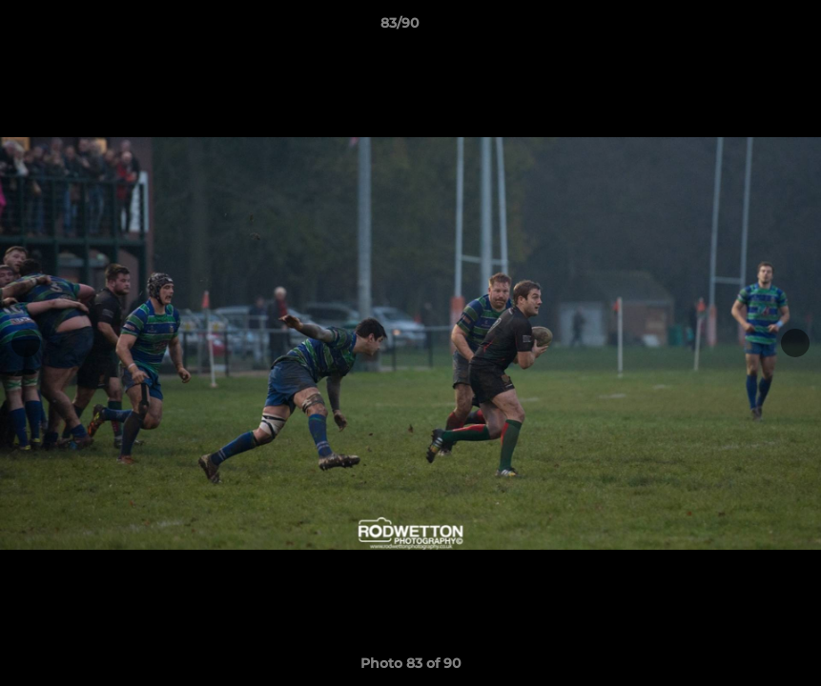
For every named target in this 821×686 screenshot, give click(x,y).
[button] (740, 27)
